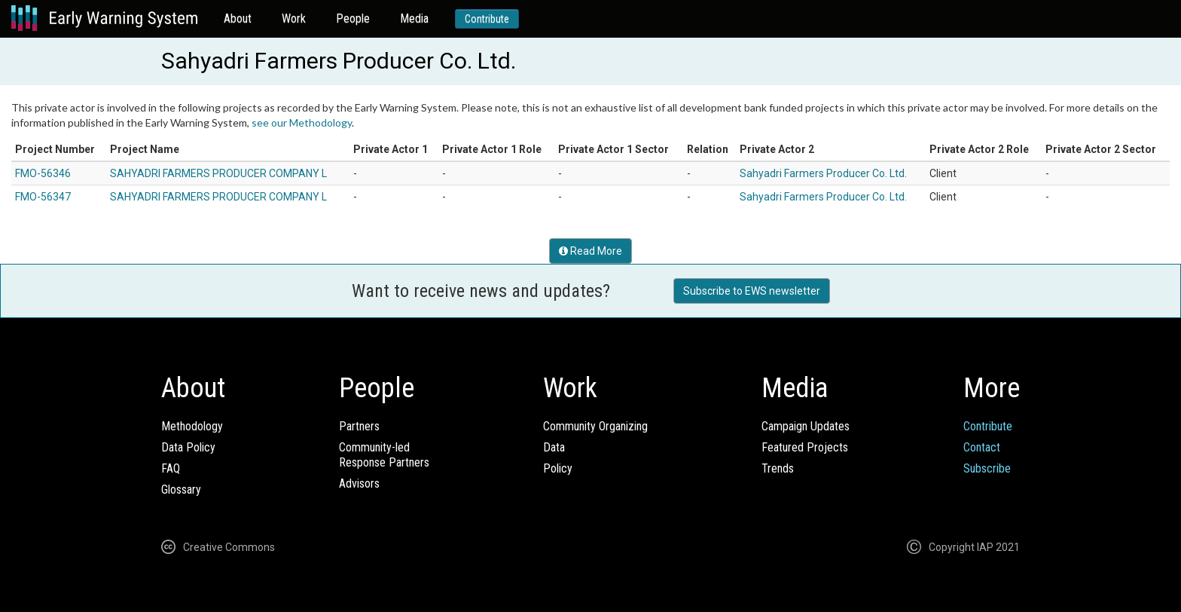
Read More (590, 251)
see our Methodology (302, 122)
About (238, 18)
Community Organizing (595, 426)
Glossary (181, 489)
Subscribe (987, 468)
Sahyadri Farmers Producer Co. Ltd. (823, 173)
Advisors (359, 483)
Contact (981, 447)
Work (294, 18)
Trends (777, 468)
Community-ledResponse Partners (384, 455)
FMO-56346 (43, 173)
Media (414, 18)
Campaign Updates (805, 426)
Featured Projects (804, 447)
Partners (359, 426)
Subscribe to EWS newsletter (751, 291)
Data (554, 447)
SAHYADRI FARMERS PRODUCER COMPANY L (218, 173)
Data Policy (188, 447)
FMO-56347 (43, 197)
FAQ (170, 468)
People (353, 18)
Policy (557, 468)
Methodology (192, 426)
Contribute (487, 19)
